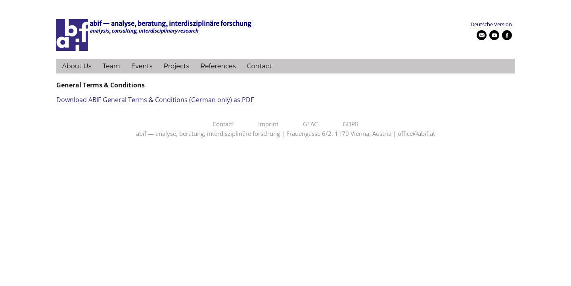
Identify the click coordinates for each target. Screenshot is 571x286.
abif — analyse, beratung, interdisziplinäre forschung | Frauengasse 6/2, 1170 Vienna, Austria (263, 133)
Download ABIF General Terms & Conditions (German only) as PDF (155, 99)
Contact (259, 66)
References (218, 66)
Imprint (268, 124)
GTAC (310, 124)
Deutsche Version (491, 24)
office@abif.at (416, 133)
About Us (76, 66)
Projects (177, 66)
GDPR (350, 124)
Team (111, 66)
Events (142, 66)
